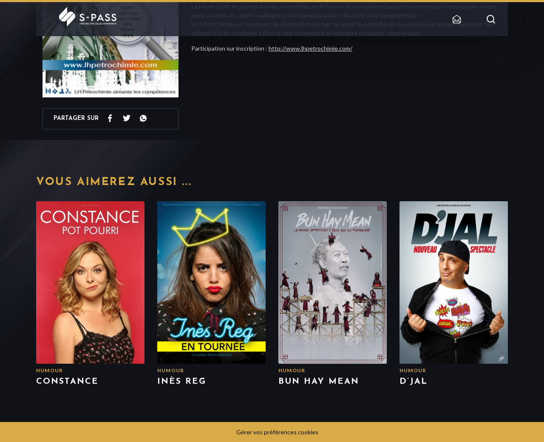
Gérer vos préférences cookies (277, 432)
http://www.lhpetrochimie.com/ (310, 48)
